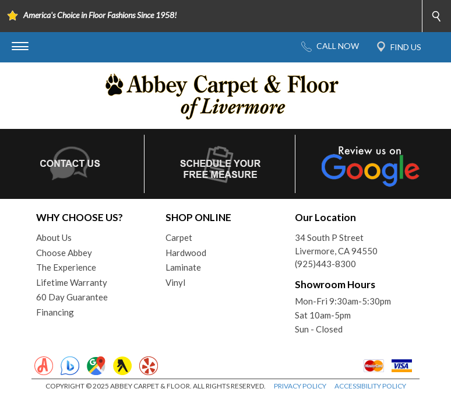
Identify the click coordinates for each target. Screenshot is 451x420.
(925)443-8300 (325, 263)
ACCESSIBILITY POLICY (370, 386)
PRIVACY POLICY (300, 386)
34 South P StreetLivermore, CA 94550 (336, 244)
